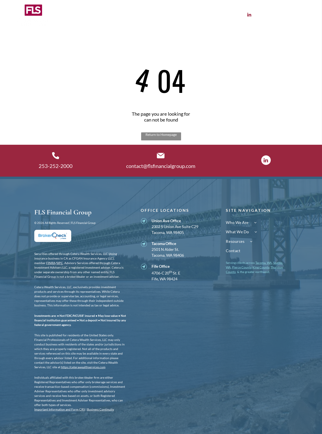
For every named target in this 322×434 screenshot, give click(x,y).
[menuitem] (79, 15)
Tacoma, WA (263, 263)
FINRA (50, 263)
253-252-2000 (56, 166)
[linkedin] (249, 15)
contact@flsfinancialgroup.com (160, 166)
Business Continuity (100, 409)
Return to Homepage (161, 134)
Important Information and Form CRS (59, 409)
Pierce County (241, 267)
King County (261, 267)
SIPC (59, 263)
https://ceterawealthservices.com (83, 367)
